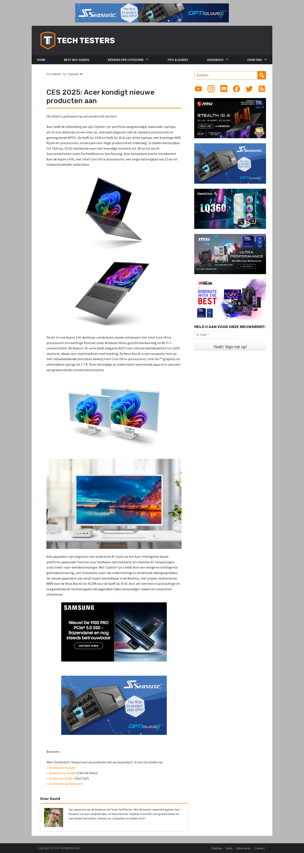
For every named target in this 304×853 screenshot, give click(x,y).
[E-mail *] (215, 335)
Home (41, 59)
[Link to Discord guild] (224, 89)
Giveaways (215, 59)
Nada (229, 848)
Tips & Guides (177, 59)
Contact (260, 848)
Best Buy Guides (76, 59)
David (56, 74)
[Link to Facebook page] (236, 89)
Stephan (216, 848)
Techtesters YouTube (62, 768)
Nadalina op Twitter (62, 773)
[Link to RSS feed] (262, 89)
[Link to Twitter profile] (249, 89)
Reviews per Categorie (126, 59)
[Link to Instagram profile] (211, 89)
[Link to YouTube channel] (198, 89)
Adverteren (243, 848)
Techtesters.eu (69, 848)
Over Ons (254, 59)
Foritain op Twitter (61, 778)
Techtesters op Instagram (66, 784)
